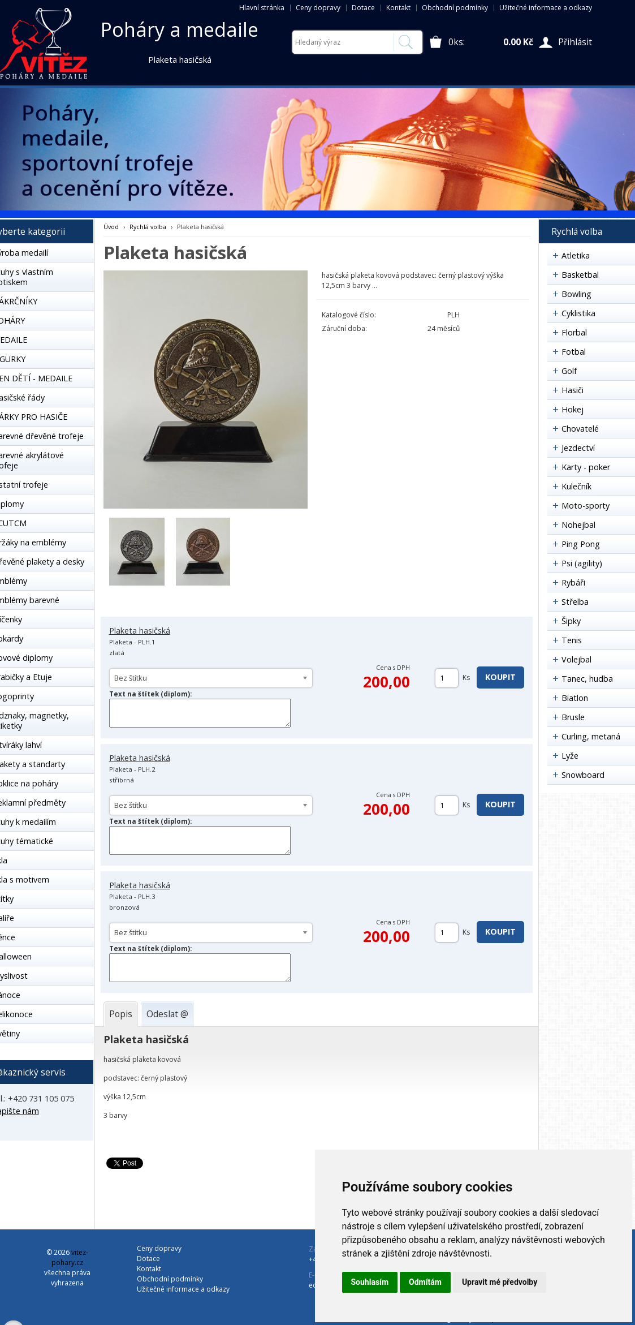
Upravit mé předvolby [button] (499, 1282)
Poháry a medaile (179, 29)
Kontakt (398, 7)
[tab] (120, 1013)
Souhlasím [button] (370, 1282)
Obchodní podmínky (455, 7)
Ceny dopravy (318, 7)
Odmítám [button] (425, 1282)
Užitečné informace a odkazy (545, 7)
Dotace (363, 7)
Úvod (111, 226)
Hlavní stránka (261, 7)
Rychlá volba (147, 226)
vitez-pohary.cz (69, 1257)
